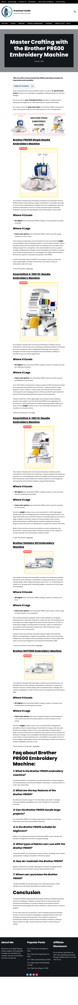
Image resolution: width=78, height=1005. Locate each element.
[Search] (75, 12)
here (34, 420)
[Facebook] (27, 1003)
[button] (8, 23)
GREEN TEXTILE (60, 23)
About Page (12, 2)
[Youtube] (33, 1003)
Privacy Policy (61, 2)
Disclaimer (32, 2)
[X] (30, 1003)
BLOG (69, 23)
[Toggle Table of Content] (31, 86)
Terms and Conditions (46, 2)
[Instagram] (37, 1003)
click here (30, 275)
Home (4, 2)
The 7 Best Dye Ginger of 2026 (37, 996)
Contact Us (23, 2)
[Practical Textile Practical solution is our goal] (16, 12)
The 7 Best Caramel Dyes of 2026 (38, 988)
